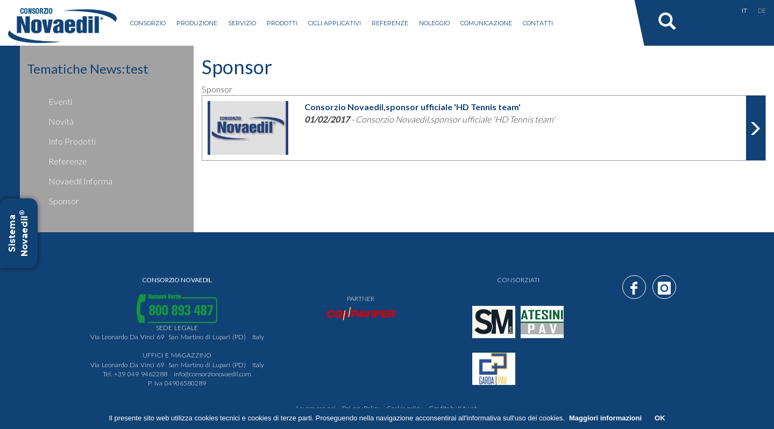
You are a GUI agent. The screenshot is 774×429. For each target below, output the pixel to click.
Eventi (60, 101)
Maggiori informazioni (605, 418)
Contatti (538, 23)
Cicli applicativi (334, 23)
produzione (196, 23)
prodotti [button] (282, 23)
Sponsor (63, 201)
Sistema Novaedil (18, 233)
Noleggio (434, 23)
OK (660, 418)
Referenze (390, 23)
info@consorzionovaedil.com (212, 374)
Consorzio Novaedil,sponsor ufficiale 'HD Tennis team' (412, 107)
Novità (61, 121)
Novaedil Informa (80, 181)
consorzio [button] (148, 23)
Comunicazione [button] (486, 23)
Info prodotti (72, 141)
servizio (242, 23)
